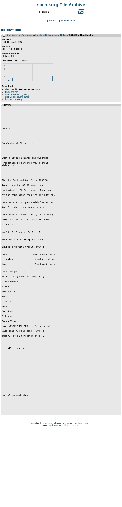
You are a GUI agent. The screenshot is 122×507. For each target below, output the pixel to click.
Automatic (11, 89)
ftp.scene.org (11, 92)
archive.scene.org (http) (17, 94)
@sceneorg (69, 502)
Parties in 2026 (67, 20)
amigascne (28, 35)
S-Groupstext (52, 35)
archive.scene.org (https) (17, 97)
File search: (43, 12)
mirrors (18, 35)
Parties (51, 20)
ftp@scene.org (55, 502)
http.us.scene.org (13, 99)
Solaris (64, 35)
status (77, 502)
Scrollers (40, 35)
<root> (9, 35)
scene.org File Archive (61, 4)
